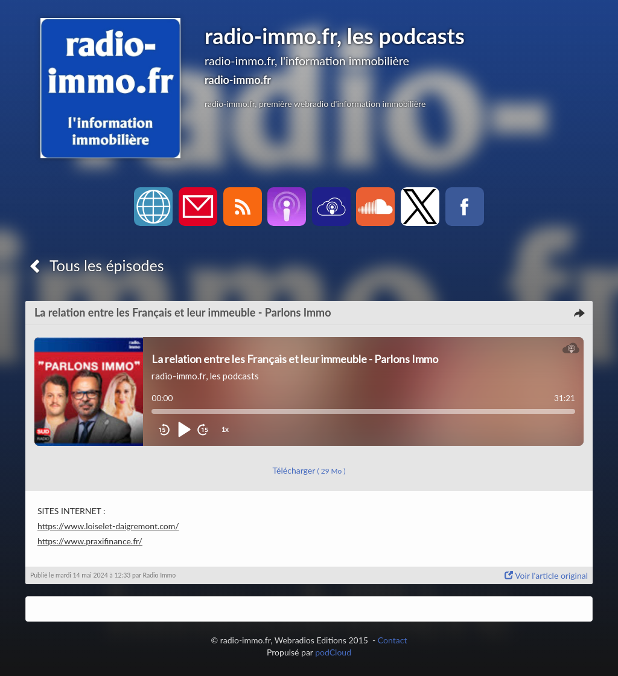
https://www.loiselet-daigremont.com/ (108, 526)
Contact (392, 640)
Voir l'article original (546, 575)
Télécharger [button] (309, 470)
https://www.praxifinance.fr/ (89, 541)
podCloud (333, 652)
